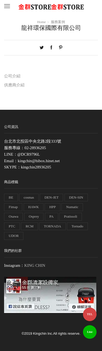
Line (89, 331)
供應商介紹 (14, 85)
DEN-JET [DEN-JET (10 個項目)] (51, 197)
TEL (90, 314)
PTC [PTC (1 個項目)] (12, 226)
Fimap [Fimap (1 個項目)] (13, 207)
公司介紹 (12, 76)
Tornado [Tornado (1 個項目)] (77, 226)
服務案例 (58, 22)
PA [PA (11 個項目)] (52, 216)
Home (41, 22)
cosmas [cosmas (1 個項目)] (29, 197)
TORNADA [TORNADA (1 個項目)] (52, 226)
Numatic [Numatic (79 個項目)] (72, 207)
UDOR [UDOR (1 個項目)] (14, 236)
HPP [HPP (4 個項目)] (52, 207)
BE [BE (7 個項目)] (11, 197)
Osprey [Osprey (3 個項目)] (34, 216)
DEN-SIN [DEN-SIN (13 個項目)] (76, 197)
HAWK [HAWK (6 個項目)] (33, 207)
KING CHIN (34, 265)
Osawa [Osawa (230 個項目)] (13, 216)
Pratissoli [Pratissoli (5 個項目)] (70, 216)
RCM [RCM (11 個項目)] (29, 226)
